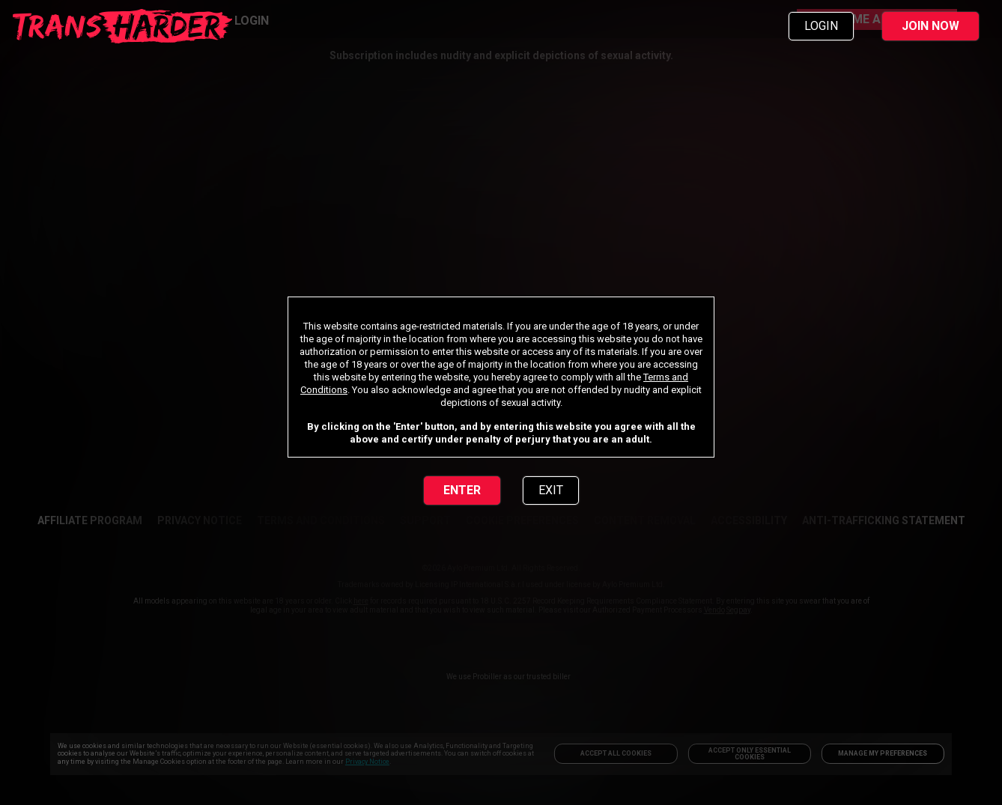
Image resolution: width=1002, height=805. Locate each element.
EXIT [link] (550, 490)
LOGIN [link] (821, 26)
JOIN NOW (930, 26)
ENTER (462, 490)
